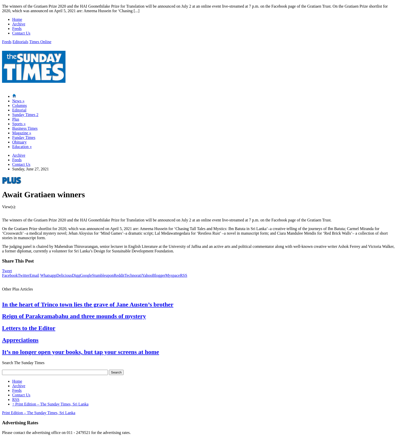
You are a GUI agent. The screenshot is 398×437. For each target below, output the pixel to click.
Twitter (23, 275)
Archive (18, 24)
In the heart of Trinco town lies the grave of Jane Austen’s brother (87, 304)
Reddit (119, 275)
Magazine (21, 133)
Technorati (133, 275)
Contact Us (21, 33)
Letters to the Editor (28, 328)
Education (22, 146)
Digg (76, 275)
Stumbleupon (103, 275)
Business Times (25, 128)
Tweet (7, 271)
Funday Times (23, 137)
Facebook (10, 275)
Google (86, 275)
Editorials (20, 42)
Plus (15, 119)
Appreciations (20, 340)
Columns (19, 105)
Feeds (17, 28)
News (18, 101)
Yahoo (147, 275)
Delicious (64, 275)
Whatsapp (48, 275)
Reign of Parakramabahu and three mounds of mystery (74, 316)
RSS (183, 275)
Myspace (172, 275)
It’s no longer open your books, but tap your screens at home (80, 352)
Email (34, 275)
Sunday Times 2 (25, 114)
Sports (19, 124)
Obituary (19, 142)
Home (17, 19)
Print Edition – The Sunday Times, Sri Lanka (50, 404)
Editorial (19, 110)
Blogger (158, 275)
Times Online (40, 42)
